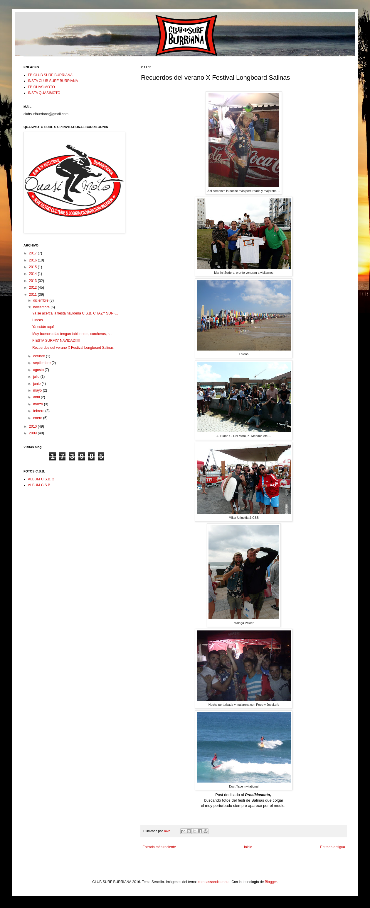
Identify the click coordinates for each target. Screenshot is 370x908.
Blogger (271, 882)
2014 (33, 274)
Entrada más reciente (159, 847)
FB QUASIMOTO (41, 87)
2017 (33, 253)
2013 (33, 281)
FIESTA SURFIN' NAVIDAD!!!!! (56, 341)
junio (37, 384)
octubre (39, 356)
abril (37, 397)
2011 (33, 295)
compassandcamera (214, 882)
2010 (33, 426)
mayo (38, 390)
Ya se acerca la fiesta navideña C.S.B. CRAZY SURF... (75, 313)
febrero (39, 411)
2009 (33, 433)
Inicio (248, 847)
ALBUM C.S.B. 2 (41, 479)
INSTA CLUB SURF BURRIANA (53, 81)
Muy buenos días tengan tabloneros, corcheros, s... (72, 334)
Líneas (37, 320)
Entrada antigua (332, 847)
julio (37, 377)
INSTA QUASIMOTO (44, 93)
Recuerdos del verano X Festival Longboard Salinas (73, 348)
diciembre (41, 300)
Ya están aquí (43, 327)
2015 (33, 267)
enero (38, 418)
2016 (33, 260)
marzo (38, 404)
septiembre (42, 363)
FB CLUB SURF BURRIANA (50, 75)
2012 (33, 287)
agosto (39, 370)
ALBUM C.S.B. (39, 485)
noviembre (42, 307)
